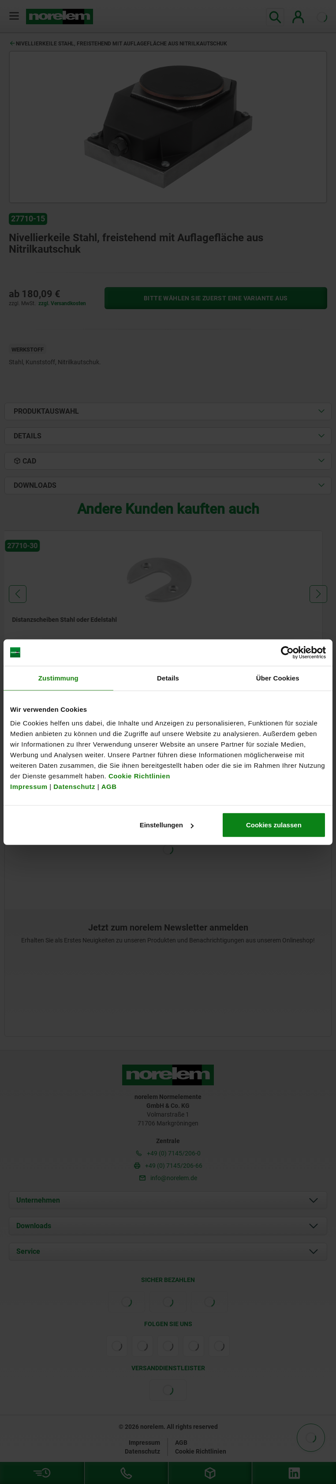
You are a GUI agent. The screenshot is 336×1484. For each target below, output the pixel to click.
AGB (109, 786)
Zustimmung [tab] (58, 677)
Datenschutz (74, 786)
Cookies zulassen (274, 825)
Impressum (29, 786)
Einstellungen (167, 825)
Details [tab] (168, 677)
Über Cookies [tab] (277, 677)
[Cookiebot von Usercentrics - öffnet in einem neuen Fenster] (287, 652)
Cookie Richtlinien (138, 776)
